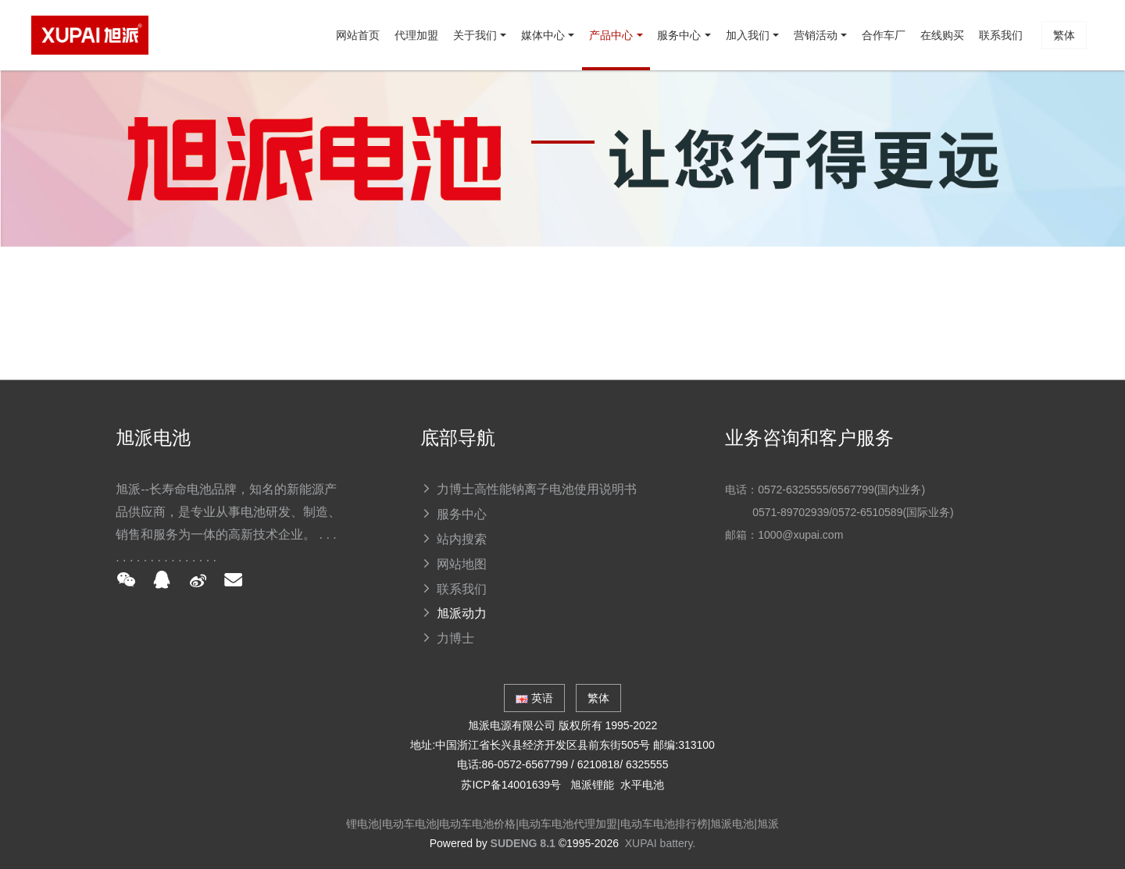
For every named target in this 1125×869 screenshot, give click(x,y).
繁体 (1059, 105)
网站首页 (111, 105)
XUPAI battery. (660, 843)
